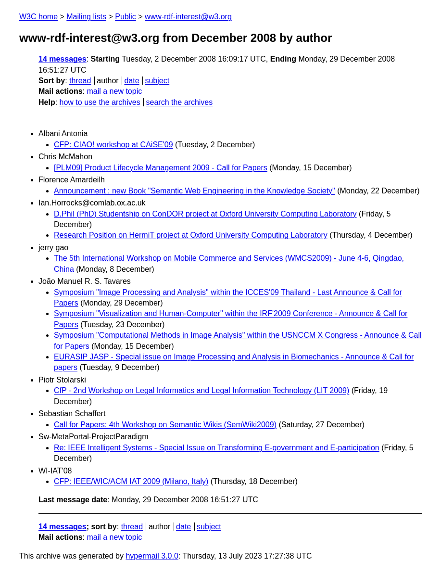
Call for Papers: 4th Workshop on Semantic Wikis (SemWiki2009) (165, 424)
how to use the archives (100, 102)
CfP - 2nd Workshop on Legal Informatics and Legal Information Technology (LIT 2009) (201, 390)
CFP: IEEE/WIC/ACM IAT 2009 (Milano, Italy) (131, 481)
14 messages (62, 59)
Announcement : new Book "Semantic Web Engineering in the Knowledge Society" (194, 191)
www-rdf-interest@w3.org (188, 17)
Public (125, 17)
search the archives (179, 102)
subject (157, 80)
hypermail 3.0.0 (152, 556)
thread (80, 80)
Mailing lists (86, 17)
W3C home (38, 17)
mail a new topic (114, 91)
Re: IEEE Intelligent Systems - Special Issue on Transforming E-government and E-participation (216, 448)
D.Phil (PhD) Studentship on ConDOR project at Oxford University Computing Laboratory (205, 214)
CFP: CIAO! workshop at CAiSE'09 (113, 144)
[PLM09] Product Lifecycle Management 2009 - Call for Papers (160, 168)
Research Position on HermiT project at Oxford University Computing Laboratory (191, 235)
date (131, 80)
